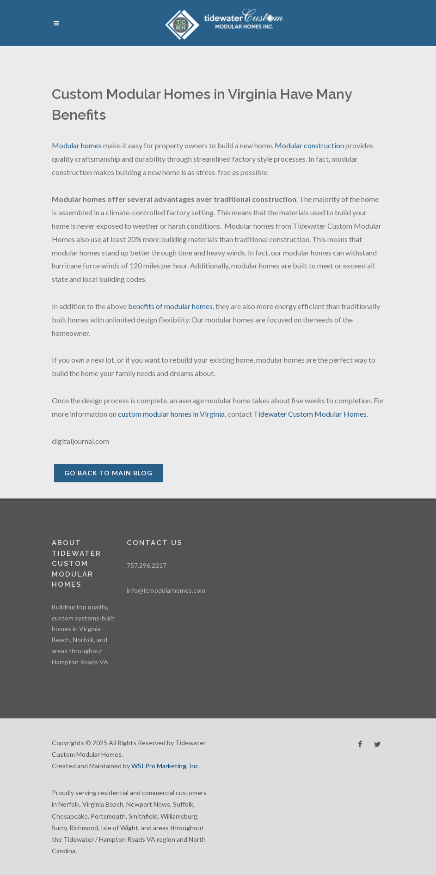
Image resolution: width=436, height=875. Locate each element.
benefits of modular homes (170, 306)
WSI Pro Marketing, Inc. (165, 766)
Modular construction (309, 145)
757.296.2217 (146, 565)
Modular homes (77, 145)
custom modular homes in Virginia (171, 413)
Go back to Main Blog (108, 473)
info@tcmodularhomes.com (166, 590)
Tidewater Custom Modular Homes (310, 413)
